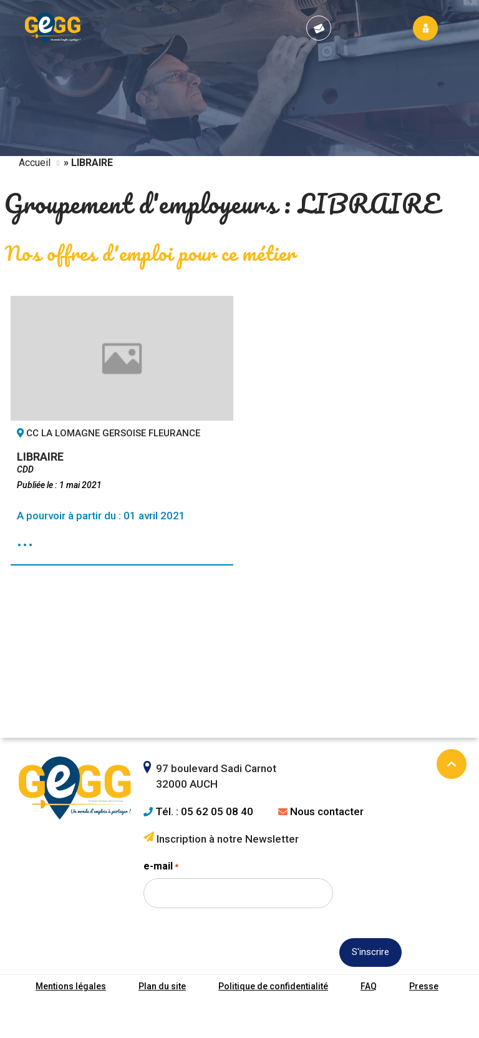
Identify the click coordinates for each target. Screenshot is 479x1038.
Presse (423, 986)
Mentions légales (71, 986)
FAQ (368, 986)
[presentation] (238, 974)
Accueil (35, 163)
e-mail (160, 866)
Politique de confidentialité (273, 986)
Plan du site (162, 986)
